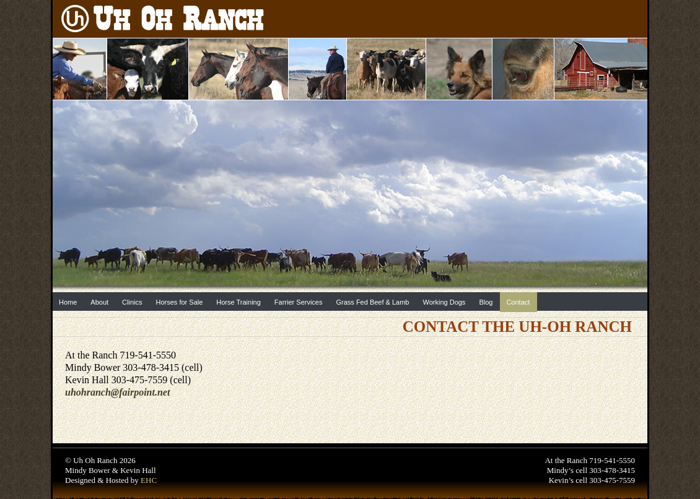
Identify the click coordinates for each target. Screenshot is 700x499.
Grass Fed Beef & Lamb (372, 302)
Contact (518, 302)
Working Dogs (443, 302)
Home (68, 302)
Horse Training (238, 302)
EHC (149, 480)
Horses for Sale (179, 302)
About (99, 302)
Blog (485, 302)
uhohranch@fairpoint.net (117, 392)
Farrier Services (298, 302)
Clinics (132, 302)
